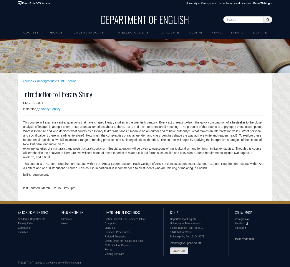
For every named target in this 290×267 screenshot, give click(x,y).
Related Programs (115, 236)
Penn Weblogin (244, 238)
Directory (66, 219)
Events (237, 32)
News (216, 32)
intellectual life (133, 32)
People (56, 32)
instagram (241, 219)
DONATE (179, 250)
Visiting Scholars (114, 253)
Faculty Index (25, 223)
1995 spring (68, 81)
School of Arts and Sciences (235, 3)
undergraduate (47, 81)
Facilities (23, 232)
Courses (31, 32)
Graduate (170, 32)
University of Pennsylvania (201, 3)
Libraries (110, 227)
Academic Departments (31, 219)
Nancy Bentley (50, 109)
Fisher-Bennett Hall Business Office (125, 219)
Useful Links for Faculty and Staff (124, 240)
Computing (24, 227)
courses (28, 81)
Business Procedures (117, 232)
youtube (240, 227)
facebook (240, 223)
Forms (108, 249)
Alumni (195, 32)
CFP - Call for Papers (117, 245)
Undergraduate (89, 32)
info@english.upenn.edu (184, 243)
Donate (260, 32)
